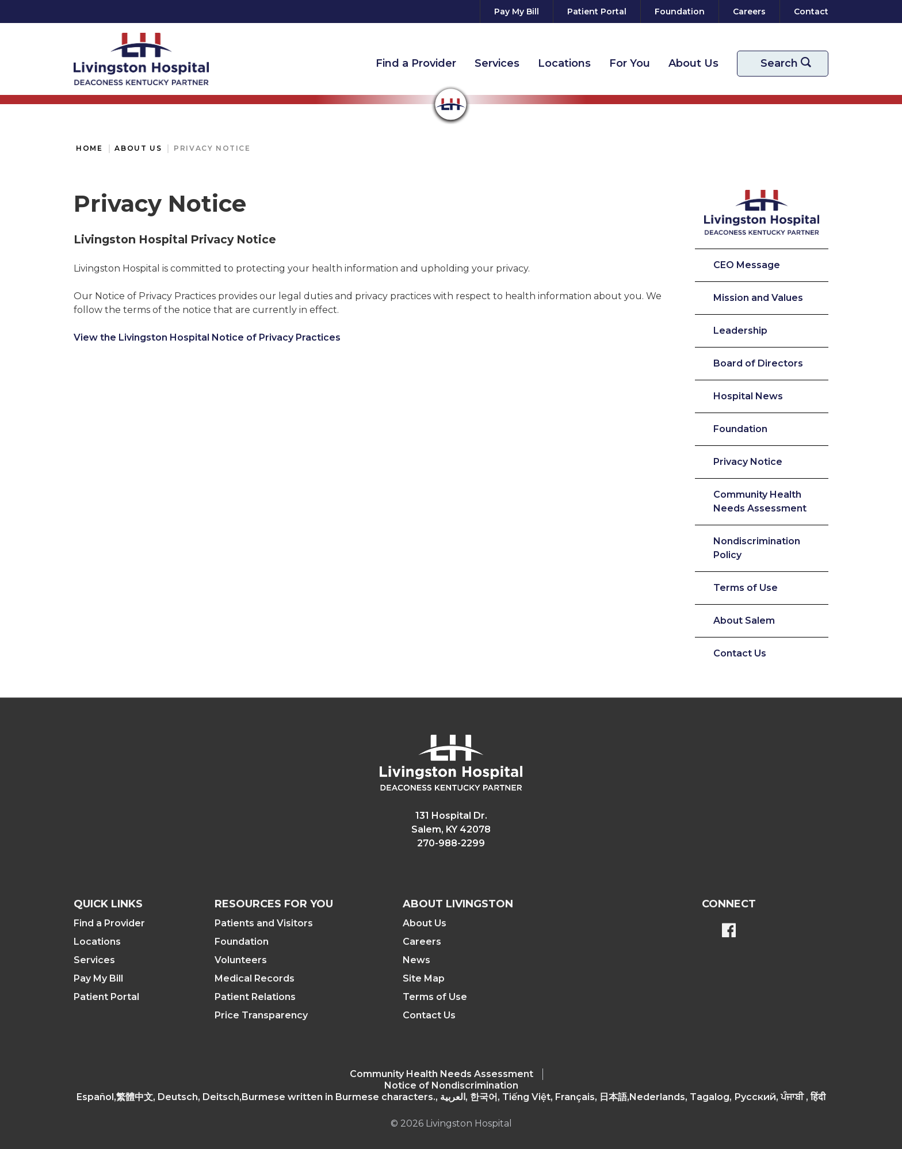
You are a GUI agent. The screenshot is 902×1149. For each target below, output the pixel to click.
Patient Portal (106, 996)
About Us (693, 63)
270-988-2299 (451, 843)
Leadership (740, 330)
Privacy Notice (212, 148)
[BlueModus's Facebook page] (729, 931)
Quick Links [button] (108, 904)
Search (789, 63)
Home (89, 148)
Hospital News (748, 396)
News (416, 960)
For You (629, 63)
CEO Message (746, 264)
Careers (422, 941)
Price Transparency (261, 1015)
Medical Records (255, 978)
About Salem (744, 620)
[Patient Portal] (596, 11)
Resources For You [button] (274, 904)
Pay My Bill (98, 978)
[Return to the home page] (141, 59)
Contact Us (739, 653)
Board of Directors (758, 363)
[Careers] (749, 11)
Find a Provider (416, 63)
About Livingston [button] (458, 904)
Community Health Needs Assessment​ (441, 1073)
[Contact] (809, 11)
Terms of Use (745, 587)
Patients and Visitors (264, 923)
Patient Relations (255, 996)
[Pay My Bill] (516, 11)
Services (497, 63)
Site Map (424, 978)
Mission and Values (758, 297)
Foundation (740, 428)
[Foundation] (679, 11)
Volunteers (241, 960)
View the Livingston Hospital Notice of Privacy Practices (207, 337)
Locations (564, 63)
